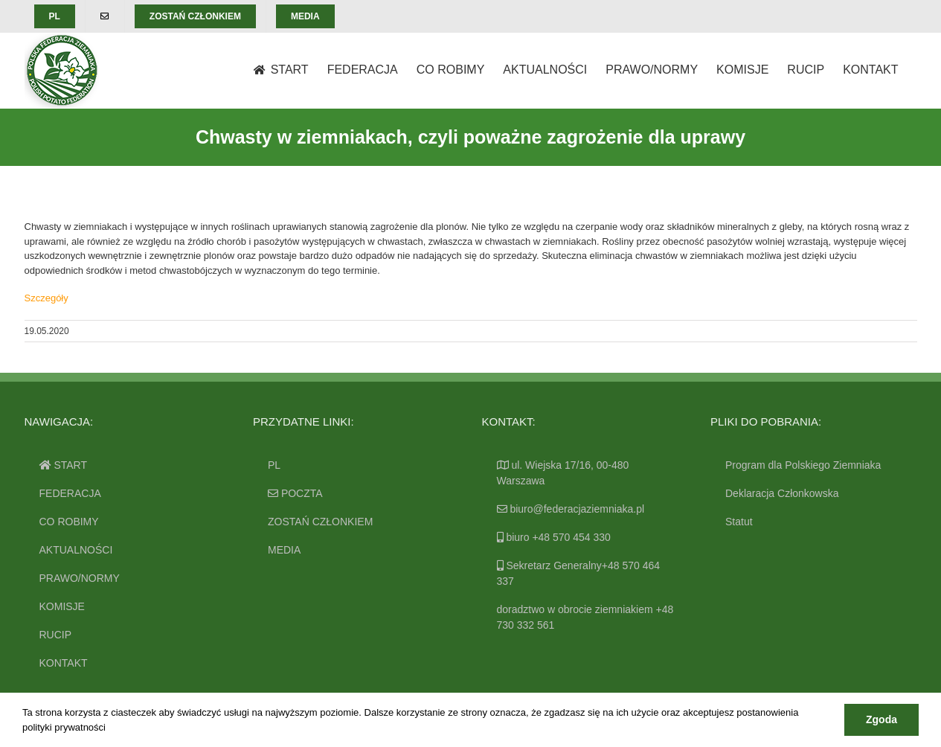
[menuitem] (55, 16)
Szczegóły (46, 298)
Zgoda (881, 719)
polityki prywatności (64, 727)
